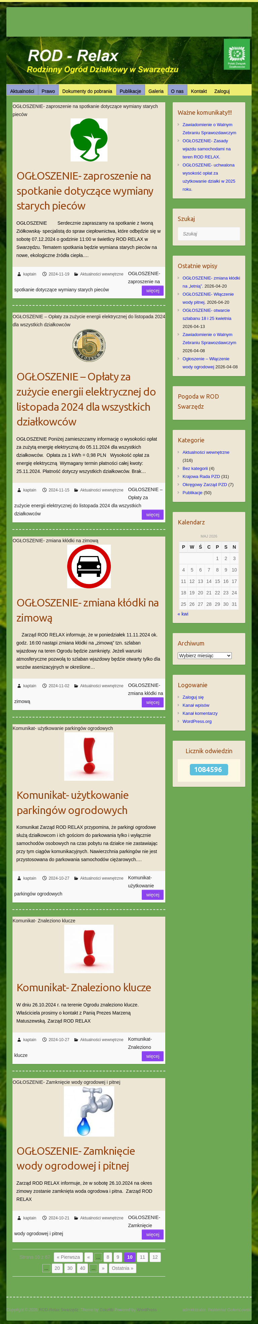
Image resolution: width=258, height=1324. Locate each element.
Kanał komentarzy (200, 713)
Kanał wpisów (196, 705)
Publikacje (130, 91)
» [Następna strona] (103, 1268)
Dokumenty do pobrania (87, 91)
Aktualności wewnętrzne (102, 274)
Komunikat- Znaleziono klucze (83, 987)
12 (155, 1257)
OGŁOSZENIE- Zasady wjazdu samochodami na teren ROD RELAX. (207, 148)
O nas (177, 91)
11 (142, 1257)
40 (82, 1268)
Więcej (152, 290)
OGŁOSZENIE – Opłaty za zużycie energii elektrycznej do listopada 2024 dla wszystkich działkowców (86, 399)
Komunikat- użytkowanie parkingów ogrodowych (72, 802)
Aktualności (22, 91)
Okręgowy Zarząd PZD (205, 484)
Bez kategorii (195, 468)
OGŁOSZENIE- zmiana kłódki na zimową (87, 610)
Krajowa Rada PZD (201, 476)
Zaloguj (222, 91)
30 (70, 1268)
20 (57, 1268)
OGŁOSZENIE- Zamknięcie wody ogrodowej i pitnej (75, 1158)
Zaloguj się (193, 697)
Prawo (48, 91)
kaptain (29, 274)
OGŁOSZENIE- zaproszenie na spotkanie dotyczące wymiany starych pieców (84, 191)
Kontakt (199, 91)
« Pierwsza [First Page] (68, 1257)
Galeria (156, 91)
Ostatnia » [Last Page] (122, 1268)
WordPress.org (197, 721)
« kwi (183, 614)
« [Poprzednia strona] (88, 1257)
